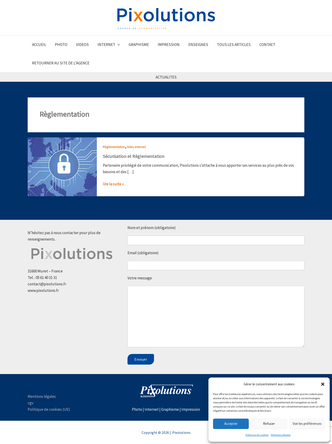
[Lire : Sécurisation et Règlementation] (62, 166)
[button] (322, 384)
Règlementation (114, 147)
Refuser (269, 423)
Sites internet (136, 147)
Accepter (230, 423)
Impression (190, 409)
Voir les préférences (307, 423)
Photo (137, 409)
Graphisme (170, 409)
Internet (152, 409)
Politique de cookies (257, 435)
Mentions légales (280, 435)
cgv (30, 402)
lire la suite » (113, 184)
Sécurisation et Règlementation (133, 156)
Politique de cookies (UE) (49, 409)
